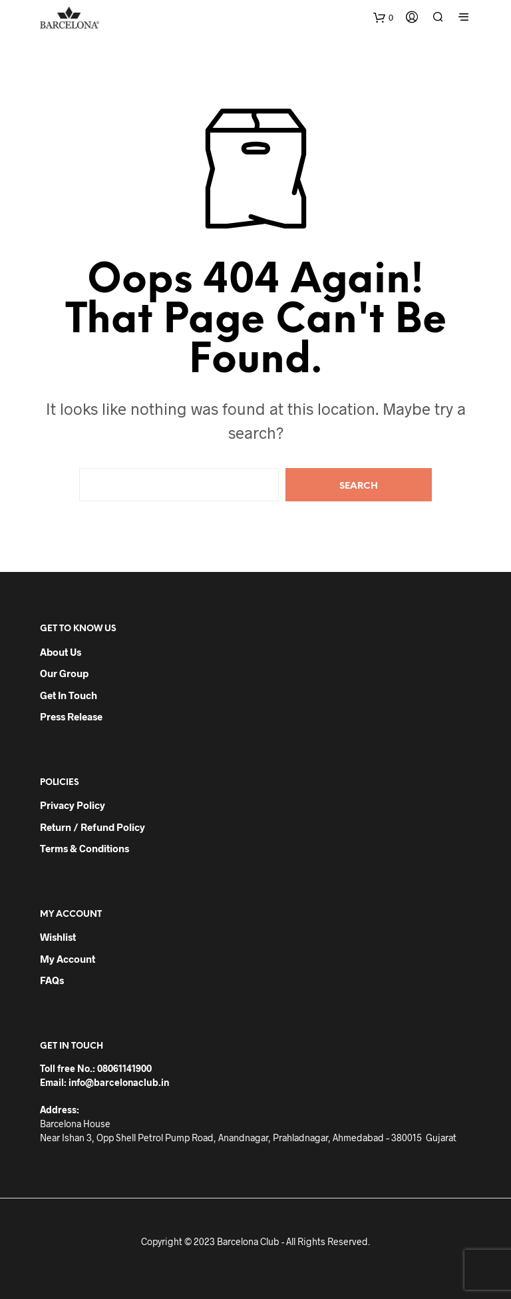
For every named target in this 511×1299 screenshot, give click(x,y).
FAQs (52, 980)
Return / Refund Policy (92, 827)
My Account (67, 959)
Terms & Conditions (84, 848)
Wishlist (58, 937)
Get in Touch (68, 695)
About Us (60, 652)
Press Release (71, 716)
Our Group (64, 673)
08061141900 (124, 1068)
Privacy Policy (72, 805)
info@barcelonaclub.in (119, 1082)
